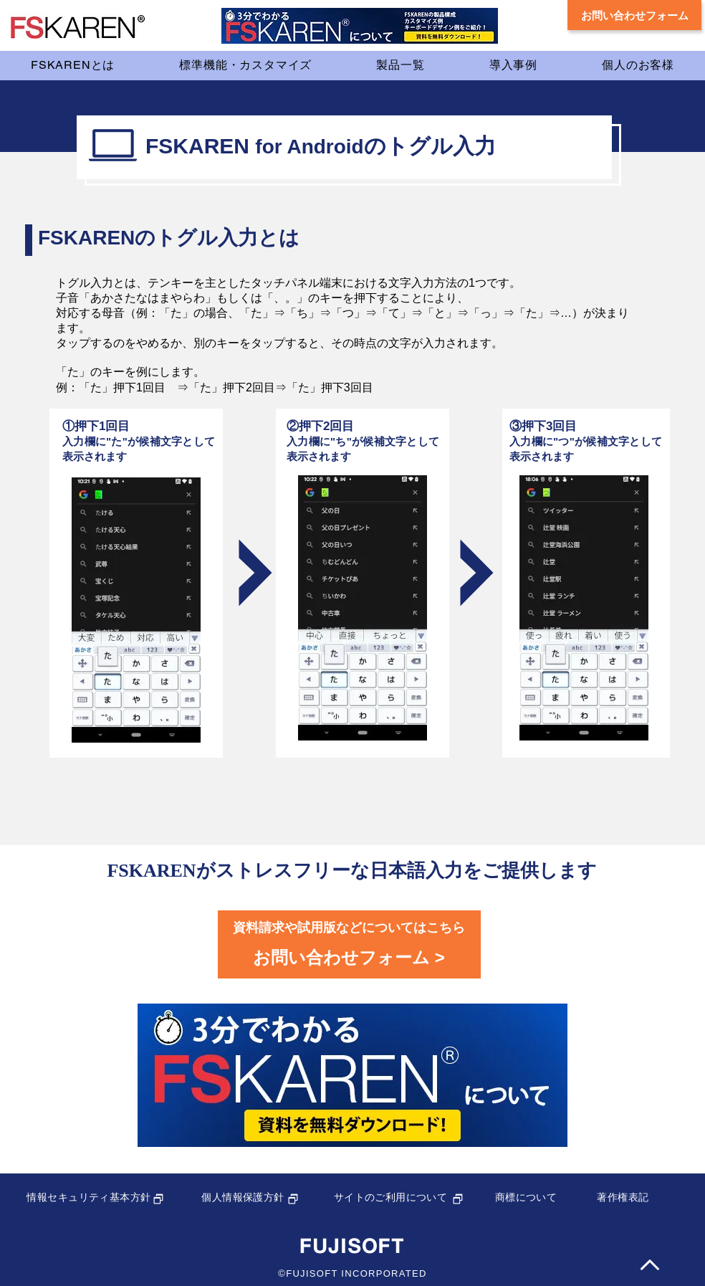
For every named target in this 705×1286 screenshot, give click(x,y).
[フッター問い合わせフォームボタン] (349, 944)
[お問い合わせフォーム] (634, 15)
